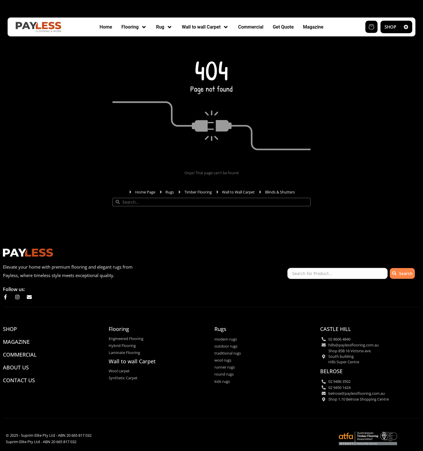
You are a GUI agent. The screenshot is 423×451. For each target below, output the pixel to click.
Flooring (119, 328)
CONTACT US (19, 380)
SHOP (10, 328)
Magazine (16, 341)
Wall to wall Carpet (132, 361)
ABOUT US (16, 367)
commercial (20, 354)
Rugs (220, 328)
